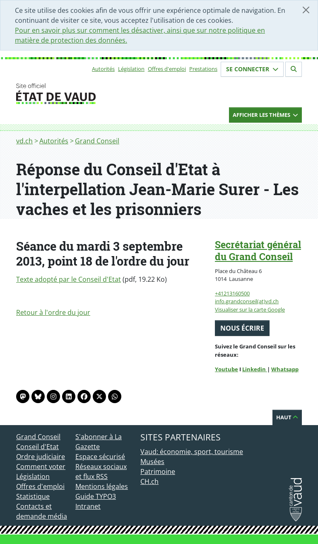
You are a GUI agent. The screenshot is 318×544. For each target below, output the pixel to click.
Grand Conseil (97, 140)
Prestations (203, 69)
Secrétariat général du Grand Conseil (258, 250)
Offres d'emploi (167, 69)
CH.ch (149, 481)
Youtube (226, 369)
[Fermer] (306, 9)
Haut (287, 417)
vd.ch (24, 140)
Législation (131, 69)
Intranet (88, 506)
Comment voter (40, 466)
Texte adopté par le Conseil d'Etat (68, 279)
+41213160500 (232, 293)
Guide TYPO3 (95, 496)
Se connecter (252, 69)
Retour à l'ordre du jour (53, 312)
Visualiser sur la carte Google (250, 309)
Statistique (33, 496)
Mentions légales (101, 486)
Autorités (103, 69)
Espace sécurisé (100, 456)
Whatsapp (285, 369)
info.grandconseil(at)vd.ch (247, 301)
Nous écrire (242, 328)
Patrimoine (157, 471)
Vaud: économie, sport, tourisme (191, 451)
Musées (152, 461)
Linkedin (254, 369)
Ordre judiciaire (40, 456)
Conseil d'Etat (37, 446)
